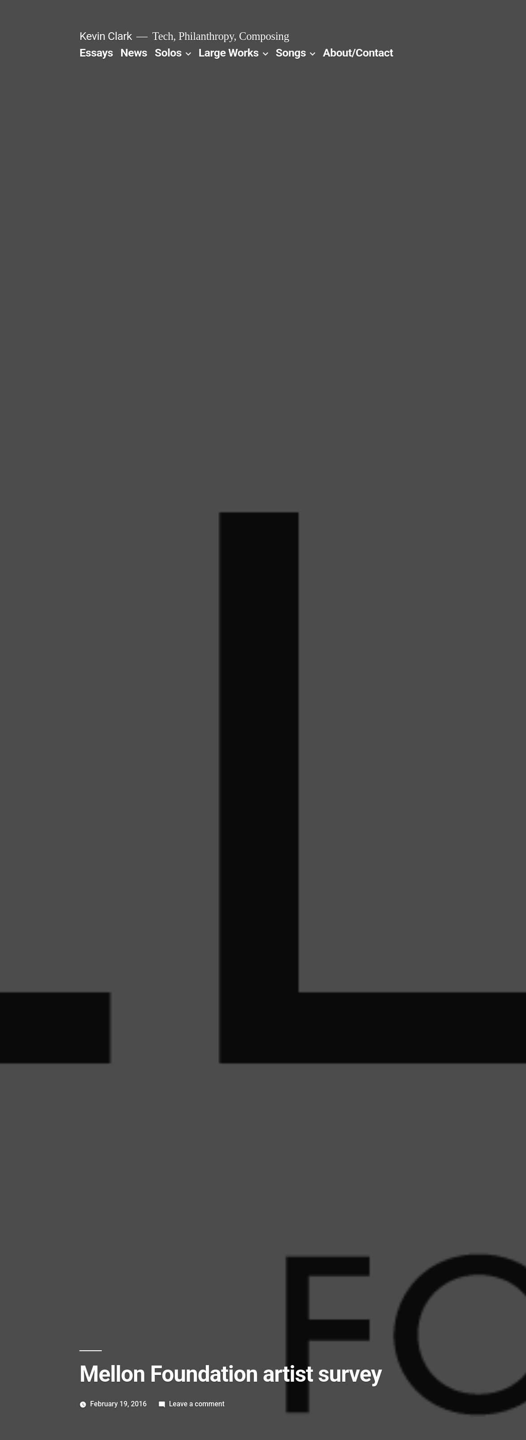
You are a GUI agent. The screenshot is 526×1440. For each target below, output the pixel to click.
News (134, 52)
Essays (96, 52)
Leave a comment (197, 1404)
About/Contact (358, 52)
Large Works (229, 52)
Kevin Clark (105, 36)
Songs (291, 52)
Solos (168, 52)
